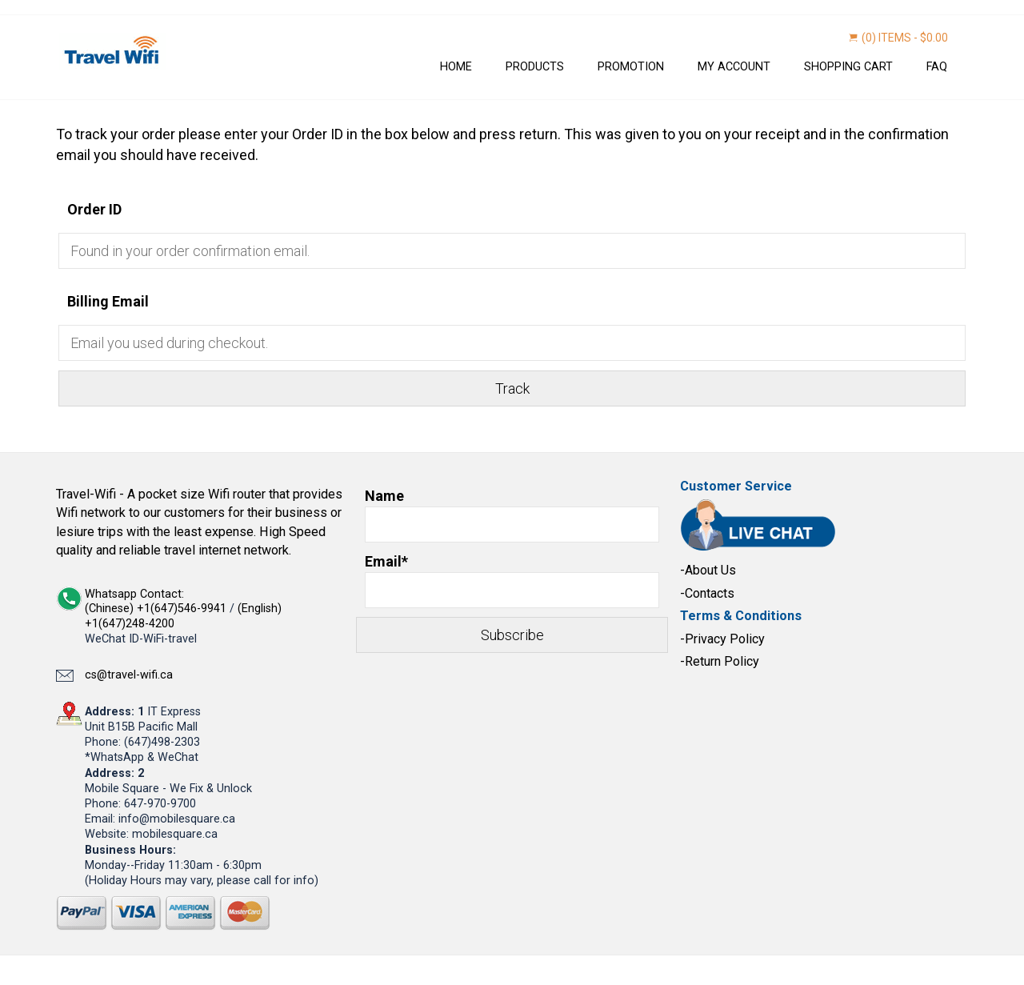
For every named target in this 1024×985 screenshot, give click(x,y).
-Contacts (707, 593)
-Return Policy (719, 661)
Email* (512, 580)
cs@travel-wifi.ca (129, 675)
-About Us (708, 570)
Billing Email (108, 301)
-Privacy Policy (722, 639)
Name (512, 515)
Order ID (94, 209)
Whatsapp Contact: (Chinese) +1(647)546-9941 (157, 601)
